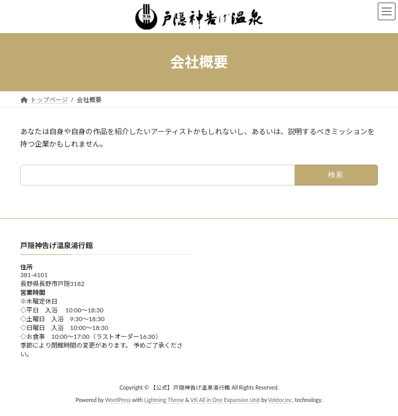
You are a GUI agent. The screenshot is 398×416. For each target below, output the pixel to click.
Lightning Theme (164, 400)
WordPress (118, 400)
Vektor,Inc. (280, 400)
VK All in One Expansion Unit (225, 400)
